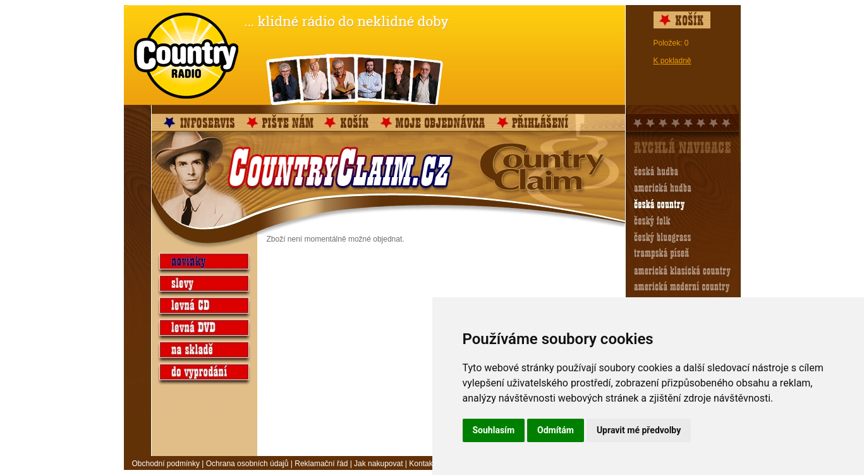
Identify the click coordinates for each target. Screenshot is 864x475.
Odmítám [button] (555, 430)
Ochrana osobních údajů (247, 463)
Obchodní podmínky (166, 463)
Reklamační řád (321, 463)
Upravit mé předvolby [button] (639, 430)
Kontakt (422, 463)
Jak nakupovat (378, 463)
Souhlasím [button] (494, 430)
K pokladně (672, 60)
